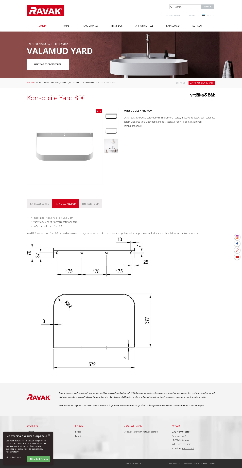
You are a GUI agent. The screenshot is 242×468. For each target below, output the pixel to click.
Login (192, 15)
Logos (78, 431)
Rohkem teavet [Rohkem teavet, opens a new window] (13, 451)
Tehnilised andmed (65, 203)
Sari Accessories (39, 203)
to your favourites (203, 83)
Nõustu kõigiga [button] (39, 459)
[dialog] (28, 448)
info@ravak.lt (188, 448)
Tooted (38, 83)
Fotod (78, 436)
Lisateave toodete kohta (47, 64)
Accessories (88, 83)
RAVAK (45, 10)
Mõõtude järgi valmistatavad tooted (140, 431)
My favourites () (174, 15)
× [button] (49, 435)
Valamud (77, 83)
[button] (15, 457)
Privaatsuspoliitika (132, 463)
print (182, 83)
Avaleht (30, 83)
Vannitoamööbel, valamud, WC (58, 83)
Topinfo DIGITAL (208, 463)
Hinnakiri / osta (90, 203)
